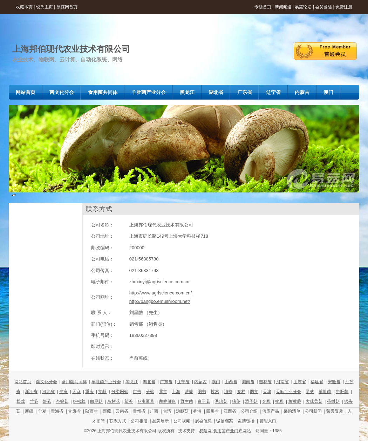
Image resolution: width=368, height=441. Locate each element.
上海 (176, 391)
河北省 (48, 391)
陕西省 (91, 411)
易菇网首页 (66, 7)
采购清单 (292, 411)
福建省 (317, 381)
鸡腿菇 (182, 411)
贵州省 (139, 411)
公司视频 (181, 421)
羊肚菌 (325, 391)
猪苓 (236, 401)
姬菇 (47, 401)
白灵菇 (96, 401)
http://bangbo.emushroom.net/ (159, 301)
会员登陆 (323, 7)
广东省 (166, 381)
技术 (215, 391)
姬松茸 (79, 401)
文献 (102, 391)
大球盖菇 (314, 401)
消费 (228, 391)
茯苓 (128, 401)
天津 (267, 391)
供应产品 (270, 411)
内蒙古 (200, 381)
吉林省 (265, 381)
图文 (254, 391)
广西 (154, 411)
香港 (197, 411)
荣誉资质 (334, 411)
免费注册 (343, 7)
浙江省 (31, 391)
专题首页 (262, 7)
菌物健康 (167, 401)
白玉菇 (204, 401)
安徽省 (334, 381)
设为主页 (44, 7)
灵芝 (310, 391)
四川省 (212, 411)
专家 (63, 391)
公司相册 (139, 421)
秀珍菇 (221, 401)
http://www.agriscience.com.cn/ (160, 293)
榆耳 (279, 401)
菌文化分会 (46, 381)
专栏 (241, 391)
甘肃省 (74, 411)
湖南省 (248, 381)
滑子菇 (251, 401)
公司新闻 (313, 411)
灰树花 (113, 401)
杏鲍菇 (62, 401)
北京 (163, 391)
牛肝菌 (342, 391)
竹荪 (34, 401)
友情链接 (246, 421)
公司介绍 (249, 411)
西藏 (107, 411)
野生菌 (186, 401)
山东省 (299, 381)
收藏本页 (24, 7)
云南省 (122, 411)
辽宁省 (183, 381)
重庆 (89, 391)
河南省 (282, 381)
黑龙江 (131, 381)
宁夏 (42, 411)
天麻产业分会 (288, 391)
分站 (150, 391)
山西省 (231, 381)
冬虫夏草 (145, 401)
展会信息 (203, 421)
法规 (189, 391)
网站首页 (22, 381)
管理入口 (267, 421)
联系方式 (117, 421)
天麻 (76, 391)
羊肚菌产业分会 (106, 381)
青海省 (57, 411)
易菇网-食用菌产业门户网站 (225, 430)
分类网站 (119, 391)
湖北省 (149, 381)
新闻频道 (283, 7)
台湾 (167, 411)
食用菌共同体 (74, 381)
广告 (137, 391)
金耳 (266, 401)
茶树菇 (333, 401)
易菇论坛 (303, 7)
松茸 (20, 401)
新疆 (29, 411)
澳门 (216, 381)
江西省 (230, 411)
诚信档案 (224, 421)
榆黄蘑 (294, 401)
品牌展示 (160, 421)
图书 (202, 391)
